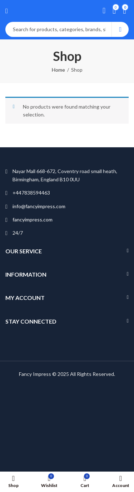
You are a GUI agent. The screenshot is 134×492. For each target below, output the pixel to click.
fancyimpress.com (33, 219)
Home (58, 70)
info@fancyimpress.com (39, 206)
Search (120, 29)
